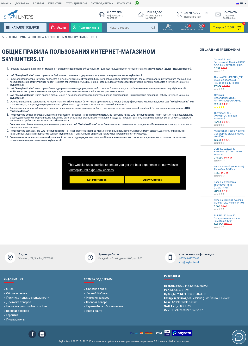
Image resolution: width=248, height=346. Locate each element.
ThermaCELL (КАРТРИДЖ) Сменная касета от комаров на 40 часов (229, 80)
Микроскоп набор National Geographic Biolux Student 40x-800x (229, 134)
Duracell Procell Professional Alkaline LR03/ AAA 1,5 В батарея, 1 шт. (229, 62)
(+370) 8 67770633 (189, 258)
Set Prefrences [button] (97, 179)
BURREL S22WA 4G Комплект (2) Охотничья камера (228, 151)
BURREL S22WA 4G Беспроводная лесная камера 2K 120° (227, 218)
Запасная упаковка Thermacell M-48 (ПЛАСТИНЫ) (225, 185)
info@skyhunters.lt (189, 262)
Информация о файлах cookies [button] (91, 170)
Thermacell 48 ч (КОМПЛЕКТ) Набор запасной (225, 116)
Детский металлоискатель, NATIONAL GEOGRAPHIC (227, 98)
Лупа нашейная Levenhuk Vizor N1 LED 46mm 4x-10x (229, 201)
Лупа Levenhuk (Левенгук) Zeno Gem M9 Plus (229, 168)
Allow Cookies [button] (152, 179)
